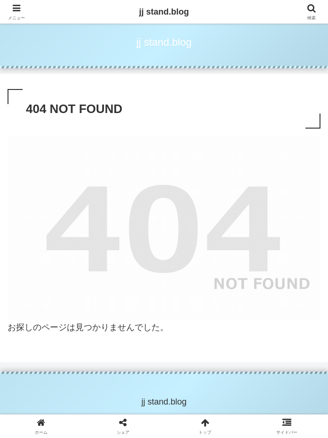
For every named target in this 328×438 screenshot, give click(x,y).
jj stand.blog (164, 11)
